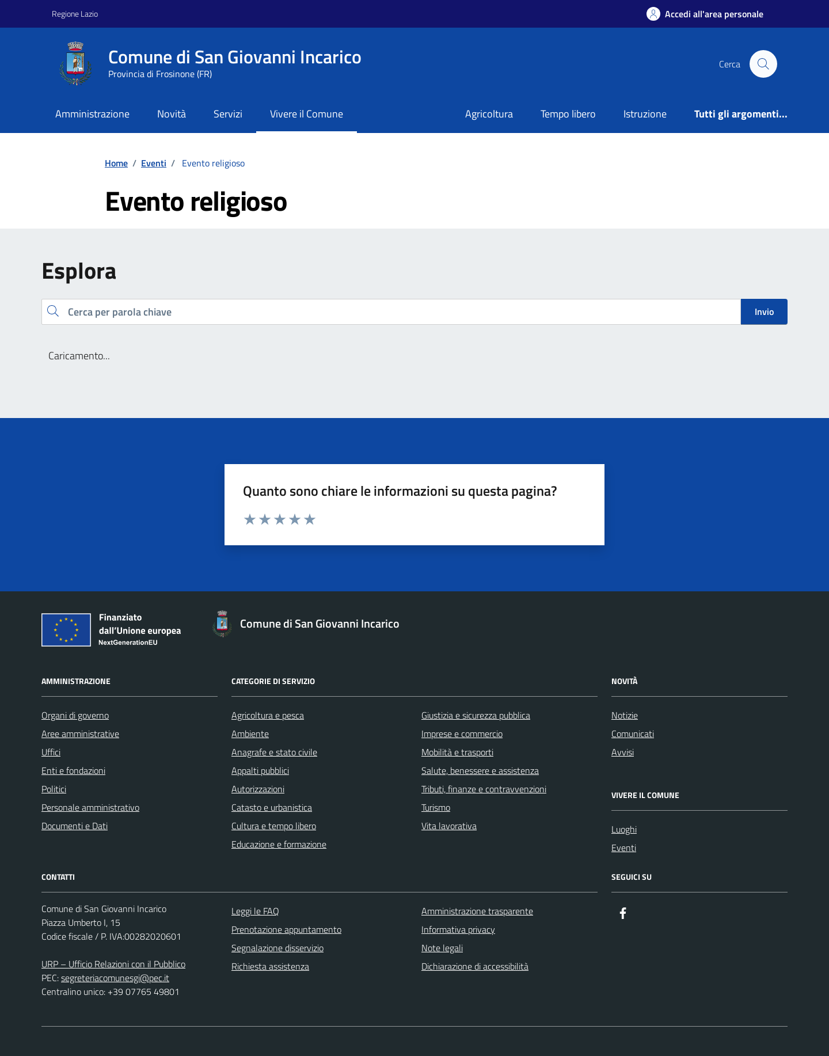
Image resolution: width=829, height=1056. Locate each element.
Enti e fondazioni (73, 770)
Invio (764, 311)
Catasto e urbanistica (271, 807)
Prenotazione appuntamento (286, 929)
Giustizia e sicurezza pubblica (475, 715)
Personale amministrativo (90, 807)
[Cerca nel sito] (763, 64)
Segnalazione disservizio (277, 948)
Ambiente (250, 733)
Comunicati (632, 733)
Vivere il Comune (306, 113)
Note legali (442, 948)
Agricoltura (489, 113)
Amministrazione (92, 113)
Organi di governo (75, 715)
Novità (171, 113)
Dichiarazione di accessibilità (474, 966)
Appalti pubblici (260, 770)
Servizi (228, 113)
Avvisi (622, 752)
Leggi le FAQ (255, 911)
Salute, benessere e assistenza (480, 770)
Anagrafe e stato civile (274, 752)
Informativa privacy (458, 929)
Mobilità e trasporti (457, 752)
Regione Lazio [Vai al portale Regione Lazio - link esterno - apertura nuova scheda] (75, 13)
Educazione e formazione (278, 844)
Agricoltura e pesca (267, 715)
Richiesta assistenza (270, 966)
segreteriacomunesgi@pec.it (115, 978)
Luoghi (624, 829)
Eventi (623, 847)
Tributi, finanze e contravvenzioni (483, 789)
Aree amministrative (80, 733)
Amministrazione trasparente (477, 911)
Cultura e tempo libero (273, 826)
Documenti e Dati (74, 826)
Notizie (624, 715)
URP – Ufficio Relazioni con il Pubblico (113, 964)
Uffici (50, 752)
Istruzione (645, 113)
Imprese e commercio (462, 733)
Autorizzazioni (257, 789)
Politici (53, 789)
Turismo (435, 807)
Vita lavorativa (449, 826)
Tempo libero (568, 113)
